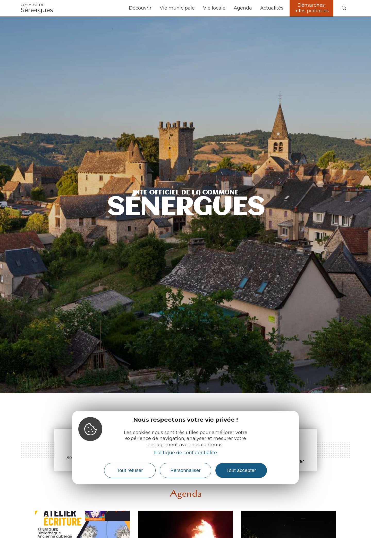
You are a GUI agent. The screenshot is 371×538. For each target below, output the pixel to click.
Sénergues (37, 8)
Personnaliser (185, 470)
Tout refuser (130, 470)
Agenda (243, 8)
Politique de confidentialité (185, 452)
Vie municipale (177, 8)
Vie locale (214, 8)
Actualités (271, 8)
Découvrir (140, 8)
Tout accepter (241, 470)
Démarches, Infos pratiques (311, 8)
